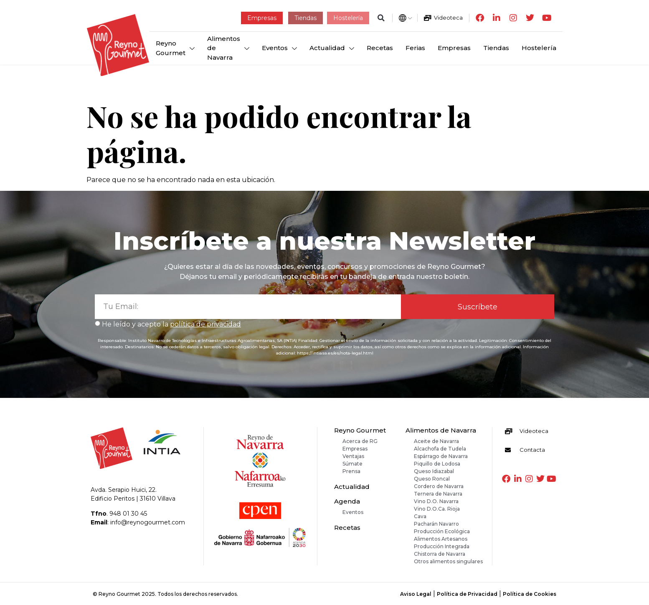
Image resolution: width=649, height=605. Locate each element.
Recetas (347, 528)
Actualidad (352, 487)
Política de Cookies (529, 594)
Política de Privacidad (467, 594)
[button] (381, 18)
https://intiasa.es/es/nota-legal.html (335, 353)
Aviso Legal (415, 594)
